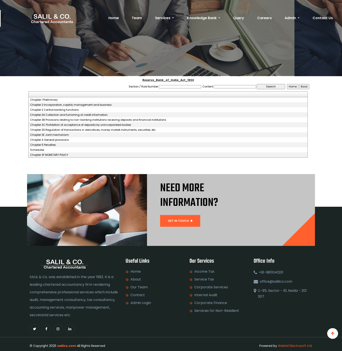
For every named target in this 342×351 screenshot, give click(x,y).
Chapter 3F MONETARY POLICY (49, 155)
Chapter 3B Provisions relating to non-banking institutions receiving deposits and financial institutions (98, 120)
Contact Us (323, 17)
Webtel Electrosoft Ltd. (295, 346)
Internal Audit (205, 295)
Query (238, 17)
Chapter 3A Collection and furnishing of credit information (69, 115)
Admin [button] (291, 17)
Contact (137, 295)
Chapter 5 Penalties (43, 145)
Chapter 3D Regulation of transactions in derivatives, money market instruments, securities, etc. (93, 130)
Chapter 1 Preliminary (44, 100)
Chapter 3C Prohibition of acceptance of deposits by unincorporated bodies (80, 125)
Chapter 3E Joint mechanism (49, 135)
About (135, 279)
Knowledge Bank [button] (202, 17)
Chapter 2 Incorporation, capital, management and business (71, 105)
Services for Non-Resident (216, 311)
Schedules (37, 150)
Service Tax (204, 279)
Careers (264, 17)
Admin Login (140, 303)
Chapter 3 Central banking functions (54, 110)
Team (137, 17)
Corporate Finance (210, 303)
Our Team (139, 287)
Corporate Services (211, 287)
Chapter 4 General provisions (49, 140)
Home (113, 17)
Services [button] (163, 17)
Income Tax (204, 271)
